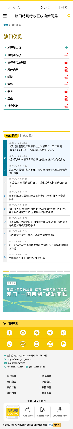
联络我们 (46, 382)
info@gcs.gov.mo (16, 363)
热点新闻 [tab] (11, 135)
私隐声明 (46, 387)
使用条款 (46, 393)
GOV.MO (11, 376)
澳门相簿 (11, 393)
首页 (6, 25)
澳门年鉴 (11, 387)
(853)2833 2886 (15, 367)
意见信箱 (46, 376)
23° (47, 7)
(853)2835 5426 (37, 367)
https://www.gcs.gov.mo (19, 359)
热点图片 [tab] (28, 135)
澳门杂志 (11, 382)
